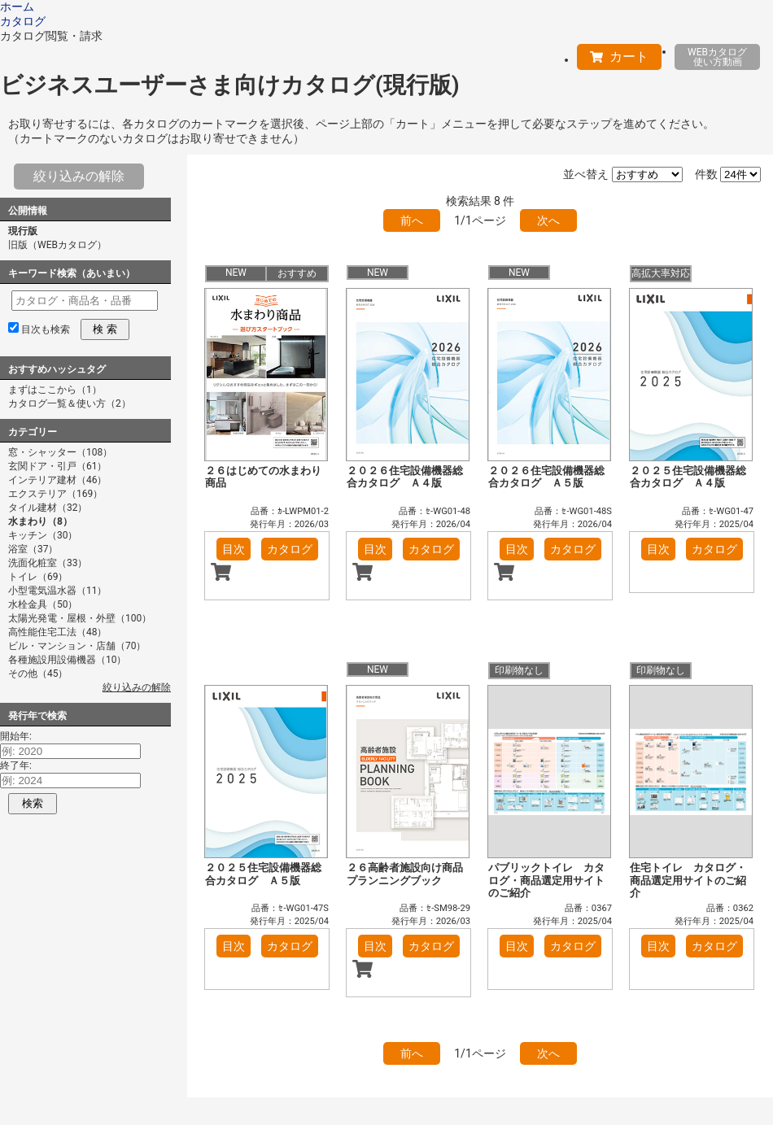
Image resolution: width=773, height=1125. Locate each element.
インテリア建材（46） (57, 480)
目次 (233, 549)
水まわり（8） (40, 521)
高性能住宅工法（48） (57, 632)
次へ (548, 220)
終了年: (16, 765)
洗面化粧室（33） (48, 563)
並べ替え (586, 174)
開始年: (16, 736)
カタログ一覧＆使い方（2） (69, 403)
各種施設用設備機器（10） (67, 659)
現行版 (22, 231)
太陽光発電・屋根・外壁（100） (79, 618)
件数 (706, 174)
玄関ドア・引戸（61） (57, 466)
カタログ (289, 549)
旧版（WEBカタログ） (57, 245)
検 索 (104, 329)
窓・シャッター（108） (60, 452)
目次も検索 (45, 329)
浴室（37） (33, 549)
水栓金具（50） (43, 604)
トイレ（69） (38, 576)
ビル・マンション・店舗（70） (77, 646)
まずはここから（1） (55, 389)
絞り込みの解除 (78, 176)
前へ (411, 220)
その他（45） (38, 673)
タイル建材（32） (48, 507)
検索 (32, 803)
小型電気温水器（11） (57, 590)
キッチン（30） (43, 535)
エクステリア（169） (55, 493)
